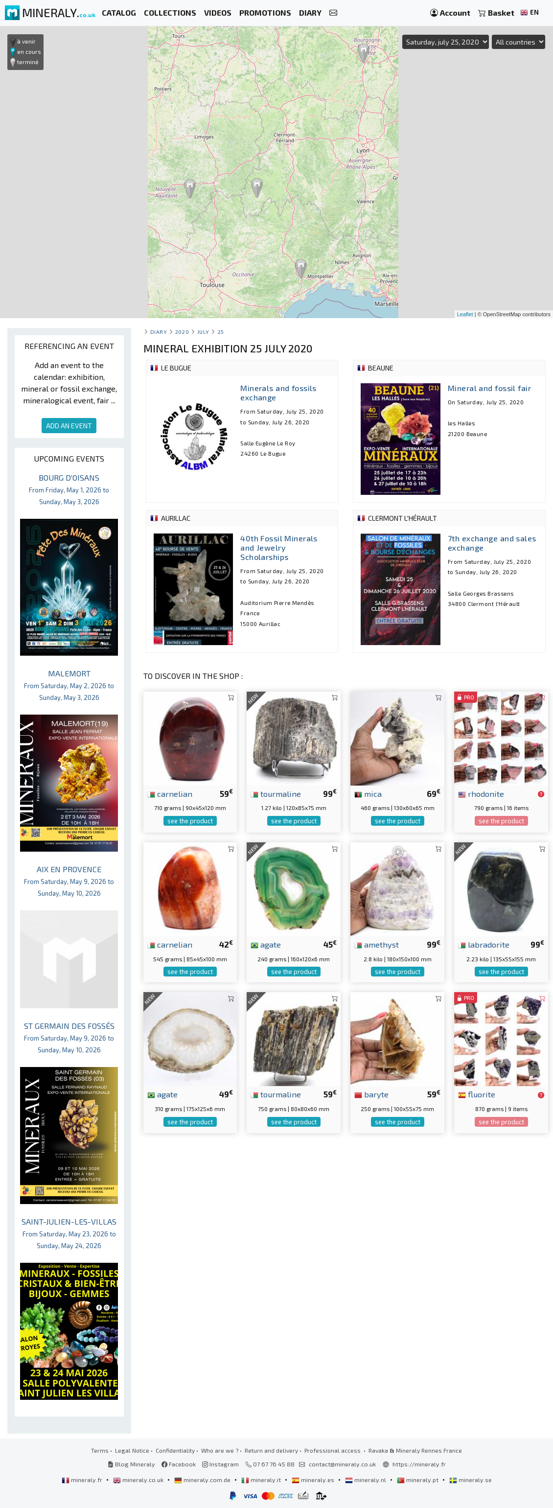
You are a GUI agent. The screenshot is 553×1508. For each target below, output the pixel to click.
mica (368, 793)
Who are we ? (219, 1450)
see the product (190, 821)
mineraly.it (261, 1479)
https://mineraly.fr (419, 1464)
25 (221, 331)
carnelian (169, 793)
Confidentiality (175, 1450)
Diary (158, 331)
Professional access (333, 1450)
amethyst (376, 944)
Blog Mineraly (131, 1464)
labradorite (483, 944)
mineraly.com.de (203, 1479)
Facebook (178, 1464)
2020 (182, 331)
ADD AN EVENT (69, 425)
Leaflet (465, 314)
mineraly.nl (366, 1479)
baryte (371, 1094)
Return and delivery (271, 1450)
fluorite (476, 1094)
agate (266, 944)
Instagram (220, 1464)
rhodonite (481, 793)
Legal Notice (132, 1450)
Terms (100, 1450)
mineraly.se (470, 1479)
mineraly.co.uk (139, 1479)
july (203, 331)
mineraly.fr (83, 1479)
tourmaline (276, 793)
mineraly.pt (418, 1479)
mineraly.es (314, 1479)
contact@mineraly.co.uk (342, 1464)
